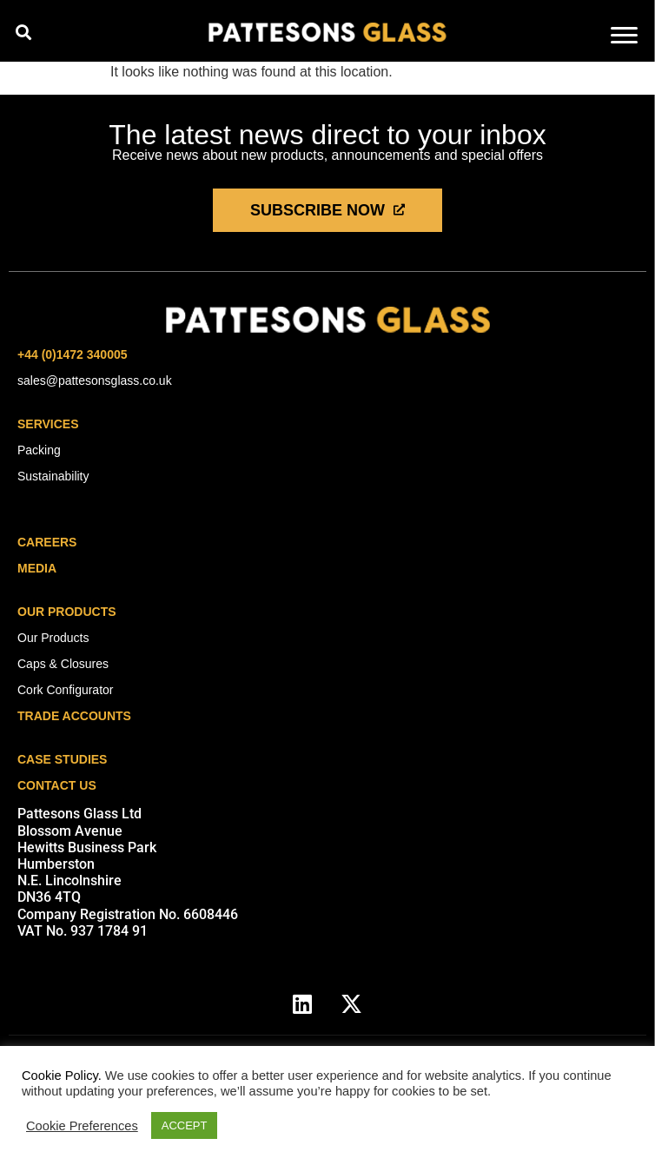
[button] (23, 31)
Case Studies (62, 759)
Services (48, 424)
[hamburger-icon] (624, 36)
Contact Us (56, 785)
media (36, 568)
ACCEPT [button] (185, 1125)
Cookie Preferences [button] (82, 1126)
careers (46, 542)
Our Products (66, 612)
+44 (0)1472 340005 (72, 354)
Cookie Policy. (62, 1075)
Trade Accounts (74, 716)
